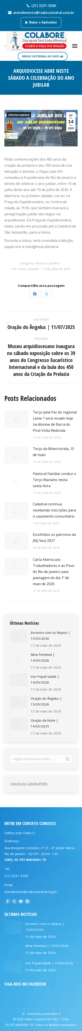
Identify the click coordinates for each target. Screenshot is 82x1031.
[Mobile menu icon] (75, 46)
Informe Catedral (19, 114)
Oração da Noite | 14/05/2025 (44, 723)
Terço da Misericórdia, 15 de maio (53, 451)
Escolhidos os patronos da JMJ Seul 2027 (54, 537)
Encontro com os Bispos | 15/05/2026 (50, 635)
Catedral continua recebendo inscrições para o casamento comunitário (54, 510)
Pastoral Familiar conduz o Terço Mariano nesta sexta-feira (54, 479)
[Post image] (16, 419)
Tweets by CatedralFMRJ (28, 783)
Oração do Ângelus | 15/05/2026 (46, 701)
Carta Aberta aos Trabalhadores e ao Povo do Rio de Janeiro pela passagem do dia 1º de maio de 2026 (53, 571)
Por (25, 269)
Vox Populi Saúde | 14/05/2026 (45, 679)
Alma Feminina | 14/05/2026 (43, 657)
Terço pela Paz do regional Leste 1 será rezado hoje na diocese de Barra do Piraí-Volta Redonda (55, 421)
